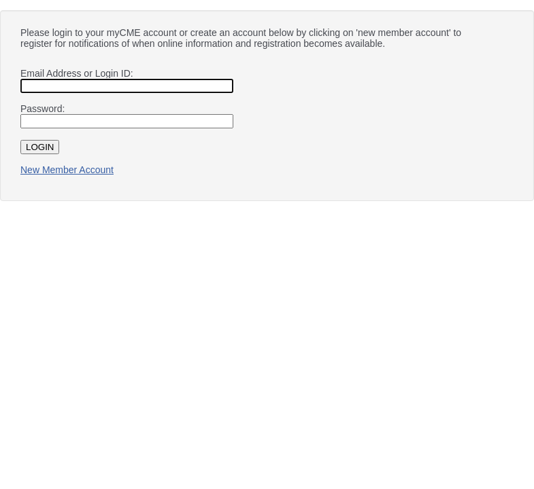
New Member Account (67, 169)
